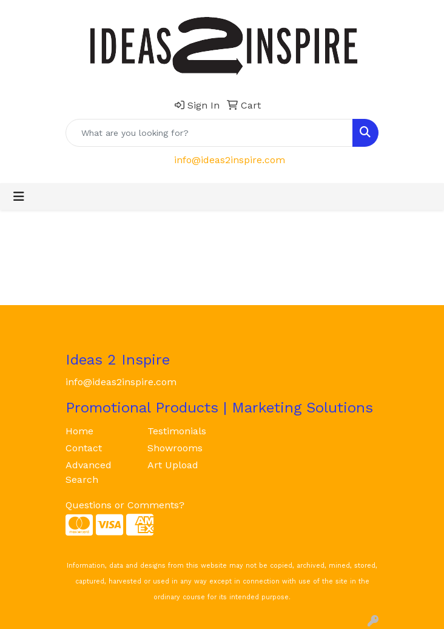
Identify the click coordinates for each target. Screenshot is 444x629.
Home (79, 431)
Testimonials (176, 431)
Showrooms (175, 448)
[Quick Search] (209, 133)
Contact (84, 448)
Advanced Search (89, 472)
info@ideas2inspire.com (229, 160)
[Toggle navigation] (19, 196)
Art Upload (172, 465)
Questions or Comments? (125, 505)
